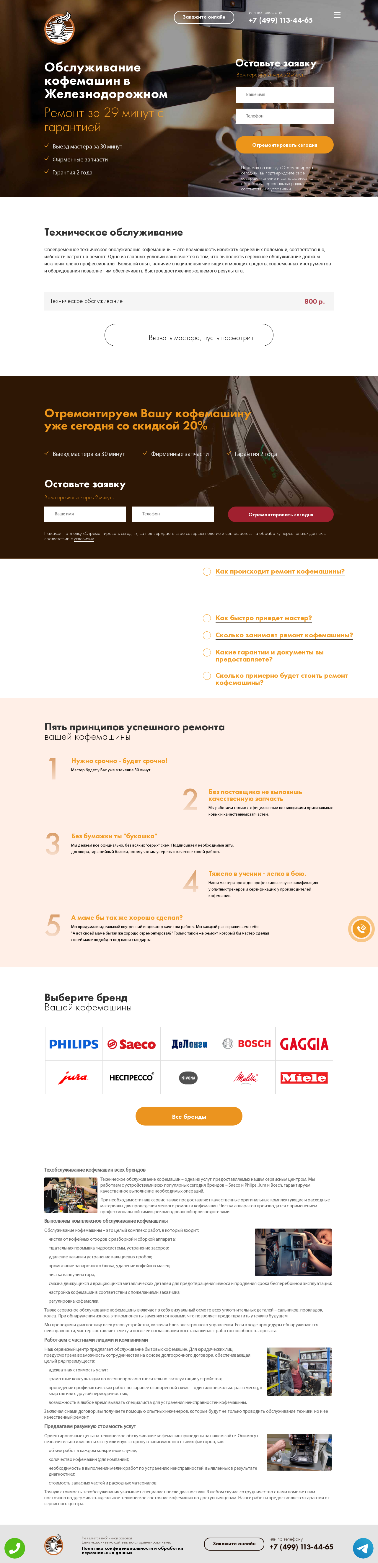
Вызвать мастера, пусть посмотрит (201, 338)
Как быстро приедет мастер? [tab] (264, 618)
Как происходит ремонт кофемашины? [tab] (280, 572)
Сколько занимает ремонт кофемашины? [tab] (284, 635)
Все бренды (189, 1117)
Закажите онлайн (204, 17)
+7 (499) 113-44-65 (281, 20)
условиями (281, 189)
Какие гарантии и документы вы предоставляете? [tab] (270, 656)
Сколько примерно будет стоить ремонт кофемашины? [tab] (282, 679)
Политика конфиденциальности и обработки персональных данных (132, 1550)
